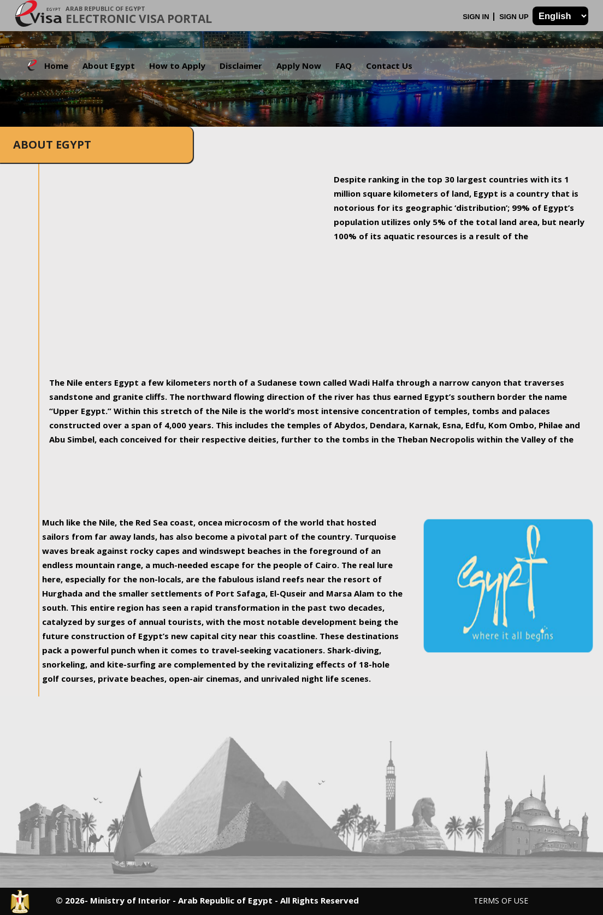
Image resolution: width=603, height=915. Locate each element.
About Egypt (108, 65)
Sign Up (514, 17)
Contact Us (389, 65)
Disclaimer (241, 65)
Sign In (477, 17)
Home (56, 65)
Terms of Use (501, 900)
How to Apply (177, 65)
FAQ (343, 65)
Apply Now (298, 65)
